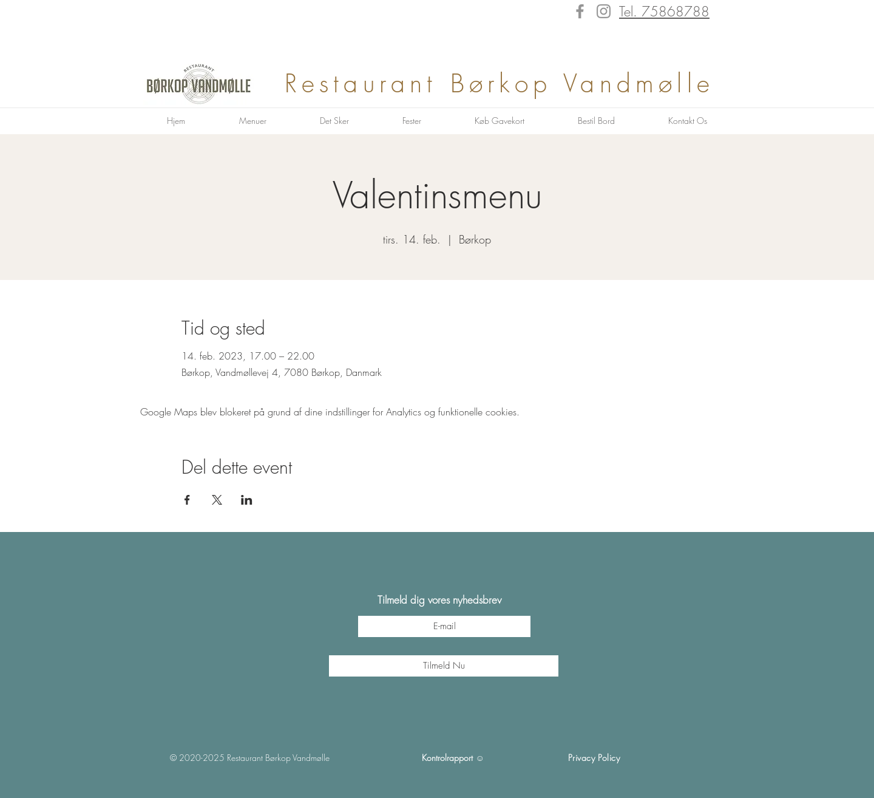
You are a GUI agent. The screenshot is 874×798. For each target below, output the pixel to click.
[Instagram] (603, 11)
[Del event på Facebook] (187, 500)
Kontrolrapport (447, 757)
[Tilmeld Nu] (443, 666)
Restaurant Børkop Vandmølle (506, 83)
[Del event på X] (217, 500)
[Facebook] (580, 11)
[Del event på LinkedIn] (246, 500)
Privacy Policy (594, 757)
